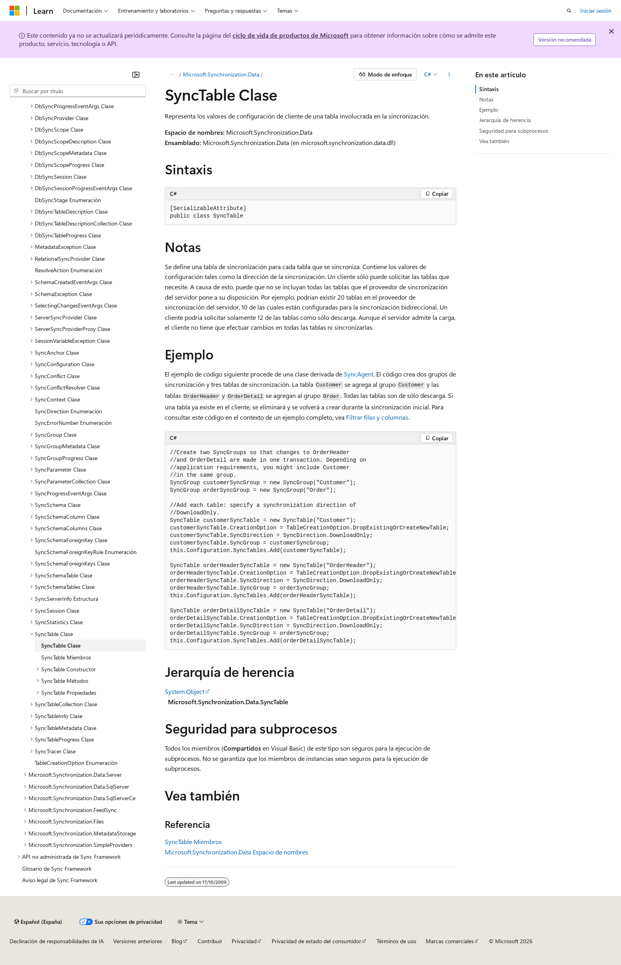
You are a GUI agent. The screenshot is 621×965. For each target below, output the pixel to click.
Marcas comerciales (450, 941)
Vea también (494, 141)
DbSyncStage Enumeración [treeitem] (68, 200)
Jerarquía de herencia (505, 120)
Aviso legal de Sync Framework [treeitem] (59, 880)
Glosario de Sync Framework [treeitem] (56, 868)
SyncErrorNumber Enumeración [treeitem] (73, 422)
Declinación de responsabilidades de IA (57, 941)
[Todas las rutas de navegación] (172, 74)
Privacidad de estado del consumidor (316, 941)
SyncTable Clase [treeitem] (60, 645)
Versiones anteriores (137, 941)
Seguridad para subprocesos (513, 130)
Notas (486, 99)
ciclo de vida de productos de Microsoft (290, 35)
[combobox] (78, 91)
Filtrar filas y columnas (377, 417)
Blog (176, 941)
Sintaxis (489, 89)
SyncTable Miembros (193, 841)
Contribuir (210, 941)
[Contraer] (136, 74)
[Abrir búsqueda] (569, 11)
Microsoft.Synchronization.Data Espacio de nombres (236, 852)
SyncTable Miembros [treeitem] (66, 657)
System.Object (184, 691)
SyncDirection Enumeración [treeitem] (68, 411)
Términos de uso (396, 941)
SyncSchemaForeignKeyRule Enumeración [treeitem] (86, 552)
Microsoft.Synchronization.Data (221, 74)
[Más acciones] (449, 74)
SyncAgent (358, 374)
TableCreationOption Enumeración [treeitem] (76, 762)
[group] (310, 547)
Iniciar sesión (595, 10)
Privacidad (244, 941)
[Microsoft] (15, 11)
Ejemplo (488, 109)
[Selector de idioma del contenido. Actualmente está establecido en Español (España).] (38, 921)
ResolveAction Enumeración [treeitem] (68, 270)
